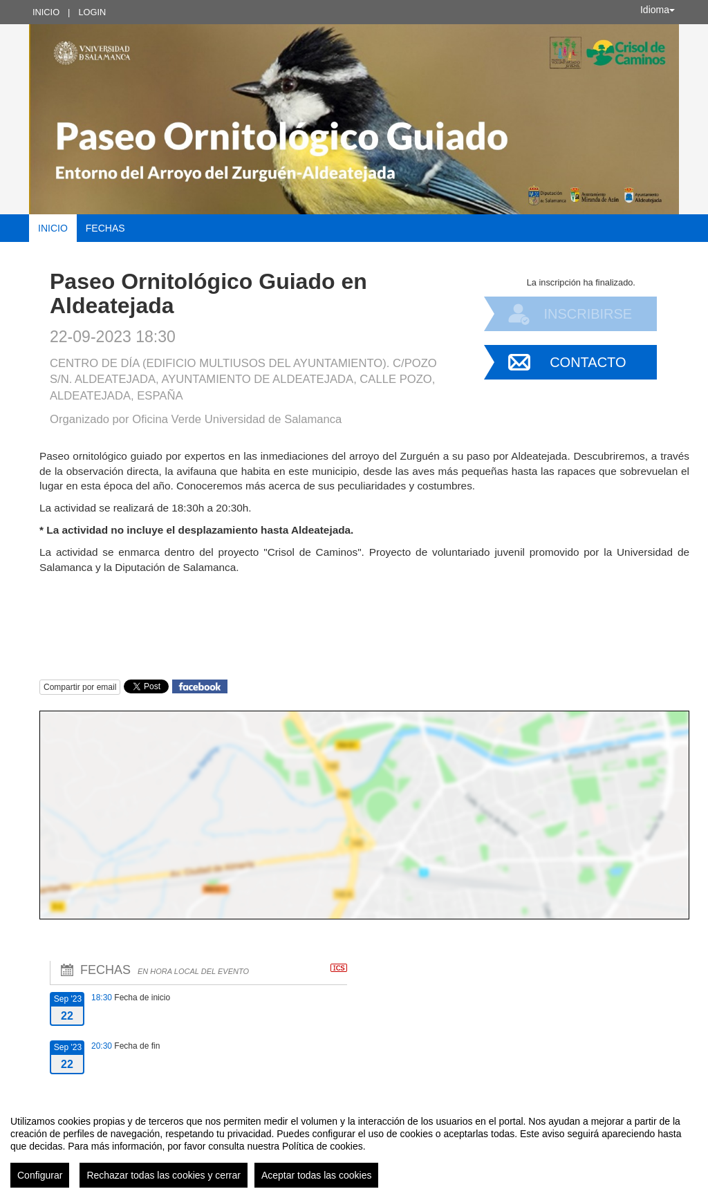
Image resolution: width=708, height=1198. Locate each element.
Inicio (45, 12)
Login (92, 12)
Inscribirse (587, 313)
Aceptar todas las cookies (316, 1175)
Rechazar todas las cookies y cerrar (163, 1175)
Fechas (105, 228)
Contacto (588, 362)
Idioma (657, 9)
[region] (354, 1146)
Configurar (39, 1175)
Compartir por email (80, 687)
